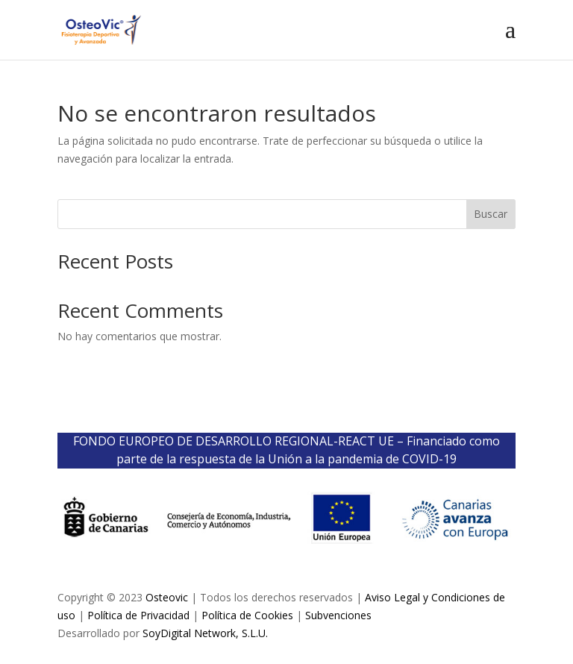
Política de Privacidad (138, 615)
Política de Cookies (247, 615)
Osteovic (166, 597)
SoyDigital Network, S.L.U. (205, 633)
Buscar (490, 214)
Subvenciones (338, 615)
